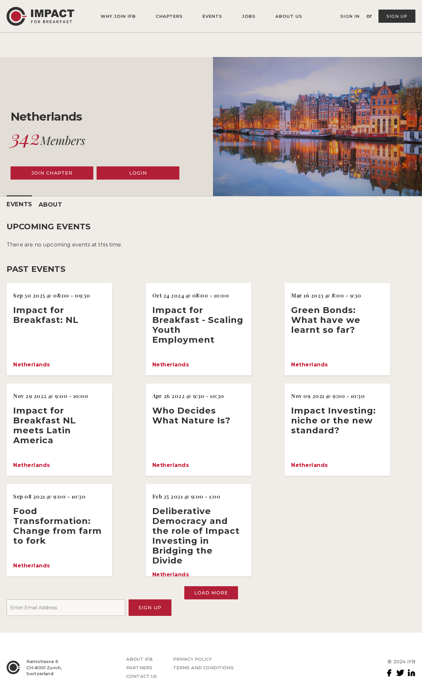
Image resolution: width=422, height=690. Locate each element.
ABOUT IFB (139, 659)
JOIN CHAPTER (52, 173)
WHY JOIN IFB (118, 16)
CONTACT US (141, 676)
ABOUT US (288, 16)
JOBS (249, 16)
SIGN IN (350, 16)
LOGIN (138, 173)
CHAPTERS (169, 16)
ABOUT (50, 204)
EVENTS (212, 16)
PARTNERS (139, 667)
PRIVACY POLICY (192, 659)
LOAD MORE (211, 593)
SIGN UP (396, 16)
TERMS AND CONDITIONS (203, 667)
